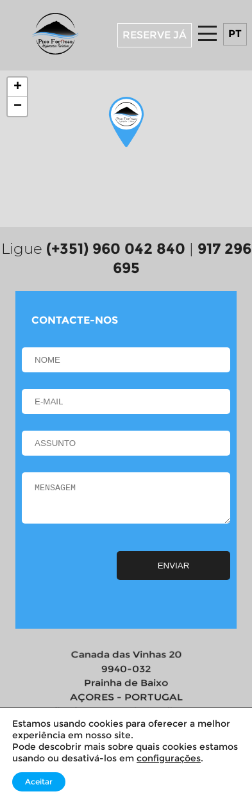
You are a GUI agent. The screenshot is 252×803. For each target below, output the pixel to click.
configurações (169, 758)
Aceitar (39, 781)
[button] (126, 122)
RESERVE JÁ (154, 35)
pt (235, 34)
